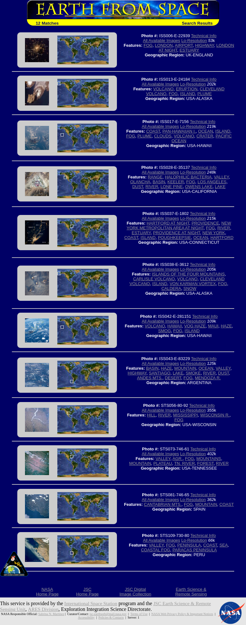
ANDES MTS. (149, 377)
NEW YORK (213, 232)
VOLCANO (163, 88)
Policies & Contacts (111, 617)
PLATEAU (162, 463)
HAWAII (175, 326)
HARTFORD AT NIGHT (168, 223)
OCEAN (205, 131)
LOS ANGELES (212, 181)
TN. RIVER (184, 463)
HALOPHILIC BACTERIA (188, 177)
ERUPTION (186, 88)
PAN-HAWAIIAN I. (179, 131)
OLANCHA (140, 181)
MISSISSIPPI (185, 415)
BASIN (158, 181)
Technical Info (204, 35)
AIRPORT (184, 45)
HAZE (226, 326)
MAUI (213, 326)
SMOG (164, 330)
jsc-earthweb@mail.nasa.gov (108, 614)
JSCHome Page (87, 591)
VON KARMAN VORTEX (192, 283)
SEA (223, 545)
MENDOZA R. (208, 377)
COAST (153, 131)
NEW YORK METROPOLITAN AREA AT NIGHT (179, 225)
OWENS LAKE (199, 186)
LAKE (220, 186)
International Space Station (92, 603)
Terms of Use (139, 614)
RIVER (151, 186)
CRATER (204, 136)
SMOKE (193, 373)
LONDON (164, 45)
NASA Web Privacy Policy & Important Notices (182, 614)
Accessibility (86, 617)
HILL (151, 415)
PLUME (204, 93)
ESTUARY (189, 50)
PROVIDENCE (205, 223)
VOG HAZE (195, 326)
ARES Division (45, 609)
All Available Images (161, 40)
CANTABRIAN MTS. (163, 504)
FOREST (205, 463)
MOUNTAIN (185, 368)
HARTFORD (222, 237)
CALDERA (171, 288)
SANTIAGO (159, 373)
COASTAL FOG (155, 549)
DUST (137, 186)
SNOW (190, 288)
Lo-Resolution (194, 40)
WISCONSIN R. (215, 415)
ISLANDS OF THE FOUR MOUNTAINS (188, 274)
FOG (148, 45)
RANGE (155, 177)
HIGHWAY (204, 45)
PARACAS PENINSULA (194, 549)
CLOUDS (162, 136)
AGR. (178, 458)
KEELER (176, 181)
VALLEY (221, 177)
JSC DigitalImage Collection (135, 591)
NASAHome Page (47, 591)
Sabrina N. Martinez (51, 614)
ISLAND (187, 93)
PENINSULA (189, 545)
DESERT (173, 377)
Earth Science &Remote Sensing (191, 591)
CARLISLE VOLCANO (154, 278)
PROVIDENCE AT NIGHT (176, 232)
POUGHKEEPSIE (174, 237)
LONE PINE (171, 186)
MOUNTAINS (208, 458)
